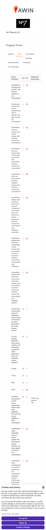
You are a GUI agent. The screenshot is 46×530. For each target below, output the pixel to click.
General (11, 54)
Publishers (26, 62)
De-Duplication (13, 67)
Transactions (30, 54)
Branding (29, 58)
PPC (19, 54)
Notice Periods (13, 62)
